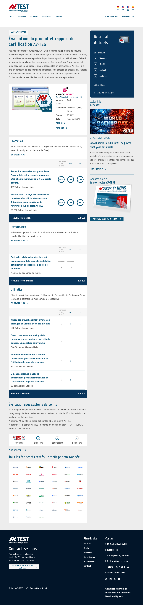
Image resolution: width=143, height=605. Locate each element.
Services (34, 16)
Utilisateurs (99, 52)
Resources (46, 16)
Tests (11, 16)
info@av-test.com (120, 561)
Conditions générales (116, 589)
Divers (107, 138)
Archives (61, 128)
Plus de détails (17, 450)
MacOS (99, 64)
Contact (58, 16)
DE (118, 8)
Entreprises (99, 85)
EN (123, 8)
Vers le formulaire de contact (25, 566)
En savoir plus (19, 155)
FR (128, 8)
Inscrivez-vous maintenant (107, 219)
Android (100, 70)
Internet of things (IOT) (104, 92)
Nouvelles (22, 16)
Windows (100, 58)
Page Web (62, 123)
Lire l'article (98, 169)
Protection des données (117, 593)
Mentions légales (114, 597)
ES (133, 8)
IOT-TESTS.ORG (111, 16)
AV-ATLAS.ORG (128, 16)
